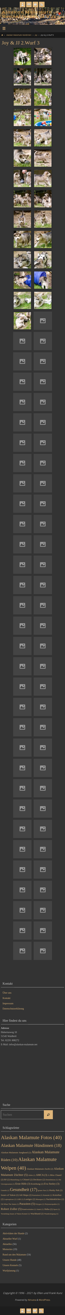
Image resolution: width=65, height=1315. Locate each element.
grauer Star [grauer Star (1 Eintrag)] (43, 1190)
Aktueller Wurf (10, 1238)
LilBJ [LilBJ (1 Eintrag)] (20, 1199)
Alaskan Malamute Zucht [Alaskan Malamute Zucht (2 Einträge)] (40, 1169)
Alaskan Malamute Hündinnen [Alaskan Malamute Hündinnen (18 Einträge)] (31, 1145)
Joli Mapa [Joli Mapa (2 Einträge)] (25, 1195)
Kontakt (6, 998)
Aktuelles (7, 1244)
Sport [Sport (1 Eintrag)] (56, 1209)
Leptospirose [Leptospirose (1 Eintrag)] (10, 1199)
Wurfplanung (9, 1270)
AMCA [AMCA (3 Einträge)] (41, 1175)
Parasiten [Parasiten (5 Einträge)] (27, 1203)
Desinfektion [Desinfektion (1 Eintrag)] (52, 1180)
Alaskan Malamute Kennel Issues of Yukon (32, 14)
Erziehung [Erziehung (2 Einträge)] (37, 1184)
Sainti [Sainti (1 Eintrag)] (40, 1209)
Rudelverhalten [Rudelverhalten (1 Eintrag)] (29, 1209)
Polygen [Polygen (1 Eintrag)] (40, 1204)
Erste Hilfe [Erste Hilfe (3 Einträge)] (22, 1183)
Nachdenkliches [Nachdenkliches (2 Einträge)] (55, 1199)
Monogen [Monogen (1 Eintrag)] (41, 1199)
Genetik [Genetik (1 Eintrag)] (5, 1190)
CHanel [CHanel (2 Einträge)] (27, 1179)
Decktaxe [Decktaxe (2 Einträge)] (39, 1179)
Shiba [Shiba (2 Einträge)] (48, 1209)
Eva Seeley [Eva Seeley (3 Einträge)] (51, 1183)
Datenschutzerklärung (13, 1008)
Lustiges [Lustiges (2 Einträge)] (29, 1199)
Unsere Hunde (9, 1260)
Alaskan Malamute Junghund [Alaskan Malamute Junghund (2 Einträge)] (16, 1152)
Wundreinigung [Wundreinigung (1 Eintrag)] (51, 1214)
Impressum (8, 1003)
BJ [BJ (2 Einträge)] (7, 1179)
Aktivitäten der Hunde (13, 1233)
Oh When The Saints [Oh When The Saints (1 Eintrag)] (10, 1204)
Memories (7, 1249)
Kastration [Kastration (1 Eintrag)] (37, 1195)
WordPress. (44, 1299)
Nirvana (32, 1299)
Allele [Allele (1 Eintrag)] (31, 1175)
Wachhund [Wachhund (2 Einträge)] (37, 1213)
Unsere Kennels (10, 1265)
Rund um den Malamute (14, 1254)
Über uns (7, 993)
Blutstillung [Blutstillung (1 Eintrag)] (16, 1180)
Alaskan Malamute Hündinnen (18, 35)
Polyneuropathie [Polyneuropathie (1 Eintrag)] (52, 1204)
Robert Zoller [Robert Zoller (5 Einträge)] (11, 1209)
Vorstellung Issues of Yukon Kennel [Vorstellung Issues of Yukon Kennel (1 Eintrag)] (15, 1214)
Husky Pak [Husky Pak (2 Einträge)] (55, 1190)
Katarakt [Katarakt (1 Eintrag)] (47, 1195)
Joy (36, 35)
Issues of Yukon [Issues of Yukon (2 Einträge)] (10, 1195)
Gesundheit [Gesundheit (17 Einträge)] (23, 1189)
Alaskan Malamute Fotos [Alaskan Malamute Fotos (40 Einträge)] (31, 1137)
